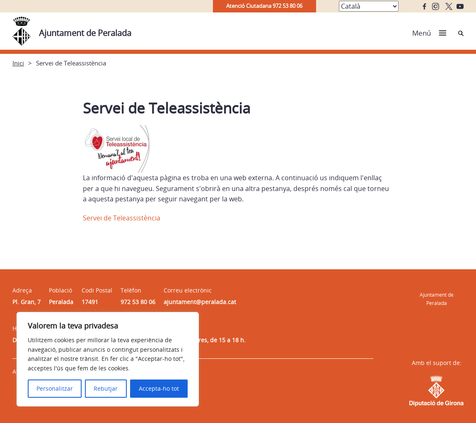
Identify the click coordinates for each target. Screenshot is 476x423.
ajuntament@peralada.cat (200, 302)
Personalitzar (54, 388)
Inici (18, 63)
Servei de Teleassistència (121, 217)
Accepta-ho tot (159, 388)
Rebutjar (106, 388)
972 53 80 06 (138, 302)
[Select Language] (369, 6)
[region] (108, 359)
